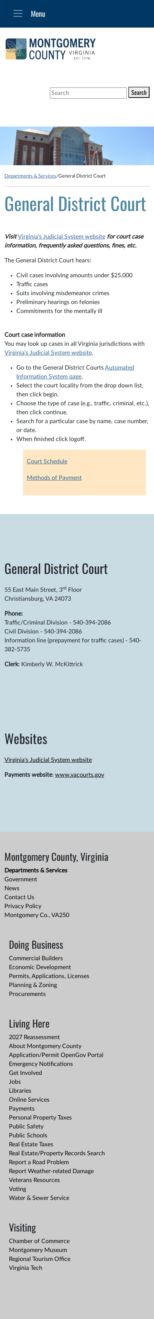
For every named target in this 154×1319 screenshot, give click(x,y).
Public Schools (28, 1135)
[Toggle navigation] (17, 13)
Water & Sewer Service (39, 1198)
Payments (22, 1109)
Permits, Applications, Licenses (49, 976)
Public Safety (26, 1127)
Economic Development (40, 967)
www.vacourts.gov (79, 775)
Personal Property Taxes (40, 1118)
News (11, 888)
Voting (17, 1189)
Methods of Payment (54, 478)
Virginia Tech (25, 1268)
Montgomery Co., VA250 (36, 915)
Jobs (15, 1082)
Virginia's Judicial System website (61, 237)
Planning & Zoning (33, 985)
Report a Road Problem (39, 1162)
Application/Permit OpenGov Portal (56, 1055)
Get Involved (25, 1073)
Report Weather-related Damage (51, 1171)
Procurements (27, 994)
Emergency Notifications (41, 1064)
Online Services (29, 1100)
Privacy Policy (22, 906)
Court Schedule (47, 461)
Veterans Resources (34, 1180)
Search (139, 92)
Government (20, 879)
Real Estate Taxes (31, 1144)
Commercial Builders (36, 958)
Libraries (20, 1091)
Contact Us (19, 897)
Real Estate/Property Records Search (57, 1153)
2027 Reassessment (34, 1037)
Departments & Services (30, 176)
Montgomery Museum (38, 1250)
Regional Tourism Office (39, 1259)
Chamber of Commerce (39, 1241)
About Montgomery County (45, 1046)
